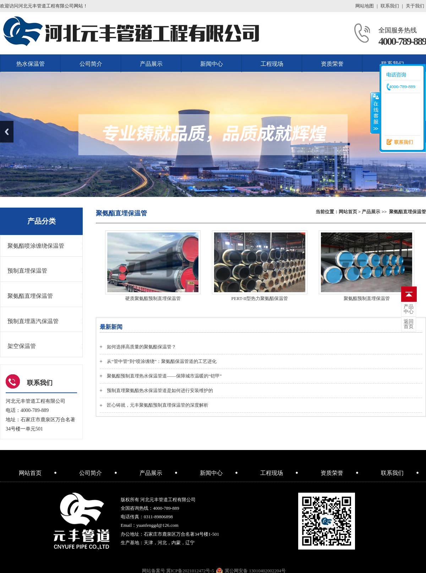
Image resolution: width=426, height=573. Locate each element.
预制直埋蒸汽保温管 (33, 321)
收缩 (375, 113)
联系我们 (390, 6)
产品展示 (151, 64)
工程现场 (272, 64)
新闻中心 (211, 64)
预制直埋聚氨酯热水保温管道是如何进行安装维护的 (160, 390)
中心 (409, 309)
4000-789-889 (402, 41)
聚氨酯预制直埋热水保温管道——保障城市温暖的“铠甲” (164, 376)
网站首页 (348, 211)
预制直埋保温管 (27, 271)
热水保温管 (30, 64)
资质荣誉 (332, 64)
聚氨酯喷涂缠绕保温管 (35, 246)
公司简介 (91, 64)
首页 (409, 324)
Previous (6, 132)
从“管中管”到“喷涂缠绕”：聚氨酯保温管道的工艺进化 (162, 361)
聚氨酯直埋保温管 (407, 211)
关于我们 (415, 6)
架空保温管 (21, 346)
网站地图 (364, 6)
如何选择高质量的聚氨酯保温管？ (141, 346)
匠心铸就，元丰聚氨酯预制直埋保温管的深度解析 (157, 405)
